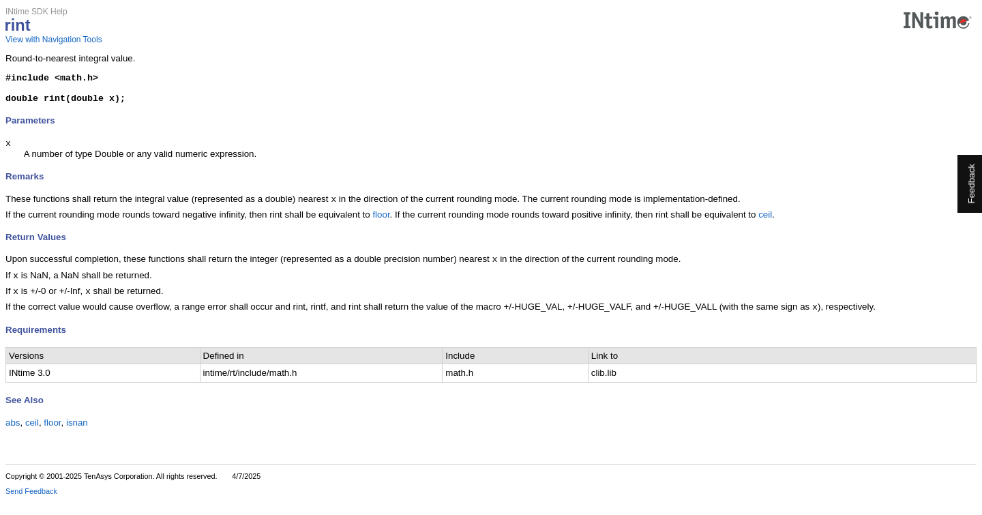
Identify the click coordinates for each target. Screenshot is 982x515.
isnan (77, 437)
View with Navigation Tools (53, 39)
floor (380, 223)
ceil (765, 223)
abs (12, 437)
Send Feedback (31, 505)
